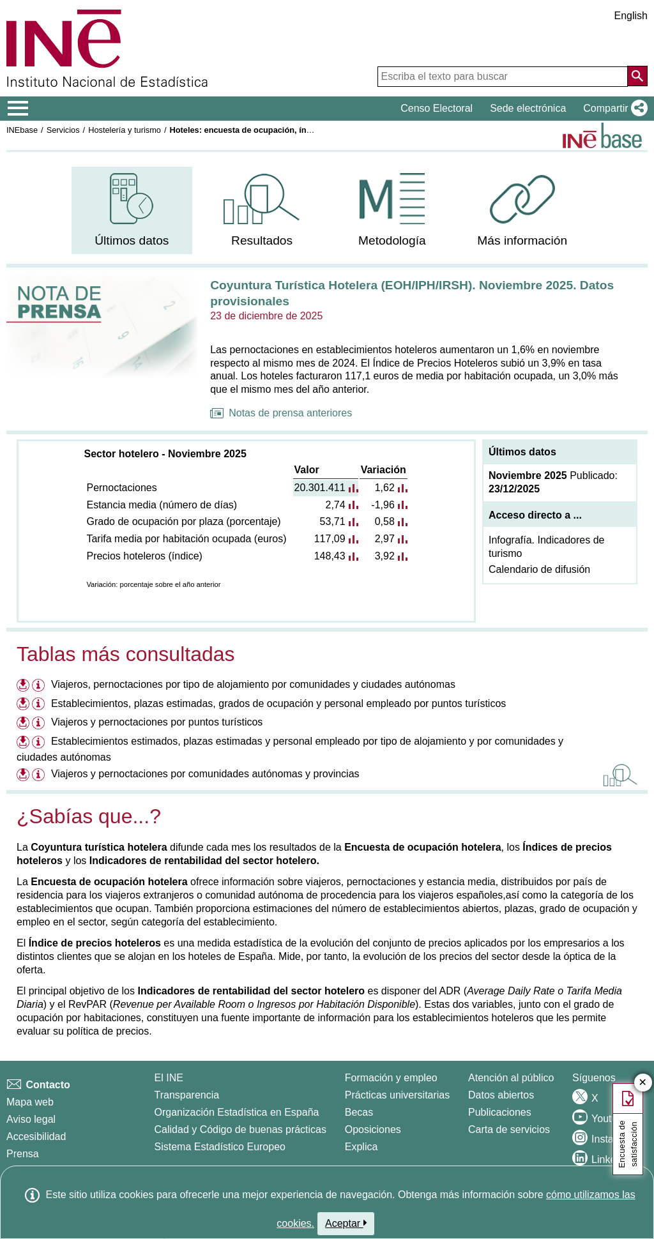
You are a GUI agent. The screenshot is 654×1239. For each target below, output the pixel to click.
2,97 (385, 538)
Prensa (22, 1153)
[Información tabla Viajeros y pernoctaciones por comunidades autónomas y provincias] (40, 776)
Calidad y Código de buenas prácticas (241, 1129)
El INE (169, 1077)
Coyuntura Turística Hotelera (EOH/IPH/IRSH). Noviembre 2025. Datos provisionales (412, 293)
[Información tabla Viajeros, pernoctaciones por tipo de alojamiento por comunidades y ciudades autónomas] (40, 686)
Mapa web (30, 1102)
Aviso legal (31, 1119)
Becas (359, 1112)
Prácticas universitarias (397, 1095)
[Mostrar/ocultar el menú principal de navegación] (18, 108)
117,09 (330, 538)
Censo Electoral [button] (436, 108)
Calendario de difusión (539, 569)
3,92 (385, 556)
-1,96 (382, 504)
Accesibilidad (36, 1136)
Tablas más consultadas (126, 653)
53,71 (333, 521)
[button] (613, 108)
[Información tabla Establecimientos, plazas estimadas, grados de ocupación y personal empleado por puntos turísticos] (40, 705)
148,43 (330, 556)
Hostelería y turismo (124, 130)
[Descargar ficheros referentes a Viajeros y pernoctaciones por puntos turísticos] (23, 722)
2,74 (335, 504)
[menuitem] (132, 210)
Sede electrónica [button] (528, 108)
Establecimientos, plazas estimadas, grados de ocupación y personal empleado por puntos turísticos (278, 703)
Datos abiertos (501, 1095)
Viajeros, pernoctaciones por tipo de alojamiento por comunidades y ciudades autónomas (253, 684)
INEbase (22, 130)
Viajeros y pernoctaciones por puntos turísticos (156, 722)
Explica (361, 1146)
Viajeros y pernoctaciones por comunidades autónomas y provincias (205, 773)
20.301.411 (320, 487)
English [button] (631, 15)
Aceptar (346, 1223)
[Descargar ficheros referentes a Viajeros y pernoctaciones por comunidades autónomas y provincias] (23, 773)
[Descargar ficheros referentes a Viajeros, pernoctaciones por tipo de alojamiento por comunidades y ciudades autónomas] (23, 684)
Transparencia (187, 1095)
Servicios (63, 130)
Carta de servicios (509, 1129)
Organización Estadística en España (237, 1112)
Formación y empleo (391, 1077)
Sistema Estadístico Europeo (220, 1146)
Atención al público (511, 1077)
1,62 (385, 487)
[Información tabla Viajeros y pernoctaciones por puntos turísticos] (40, 724)
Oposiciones (373, 1129)
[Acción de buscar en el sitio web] (637, 76)
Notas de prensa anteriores (281, 412)
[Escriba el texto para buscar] (502, 76)
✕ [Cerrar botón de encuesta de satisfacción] (642, 1083)
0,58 (385, 521)
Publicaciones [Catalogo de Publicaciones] (499, 1112)
